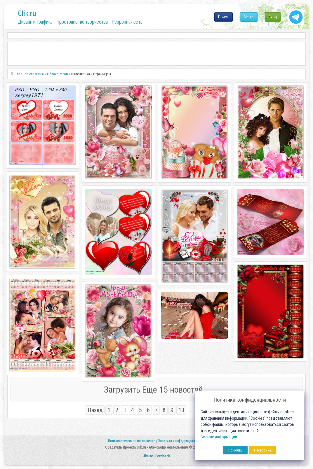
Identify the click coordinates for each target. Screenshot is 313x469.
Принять (235, 450)
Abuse (148, 456)
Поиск (223, 17)
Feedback (162, 456)
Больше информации (219, 437)
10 (181, 410)
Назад (95, 410)
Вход (273, 17)
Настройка (262, 450)
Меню (249, 17)
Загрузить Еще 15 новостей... (156, 389)
